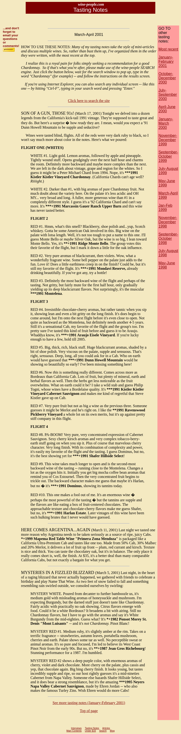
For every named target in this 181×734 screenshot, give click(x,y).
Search (103, 731)
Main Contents (74, 731)
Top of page (89, 711)
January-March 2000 (165, 123)
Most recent (168, 49)
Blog (112, 731)
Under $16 (90, 731)
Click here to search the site (89, 101)
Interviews (76, 728)
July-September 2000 (167, 94)
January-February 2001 (165, 61)
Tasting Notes (92, 728)
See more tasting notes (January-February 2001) (89, 703)
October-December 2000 (167, 78)
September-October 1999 (168, 156)
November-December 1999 (167, 140)
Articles (106, 728)
